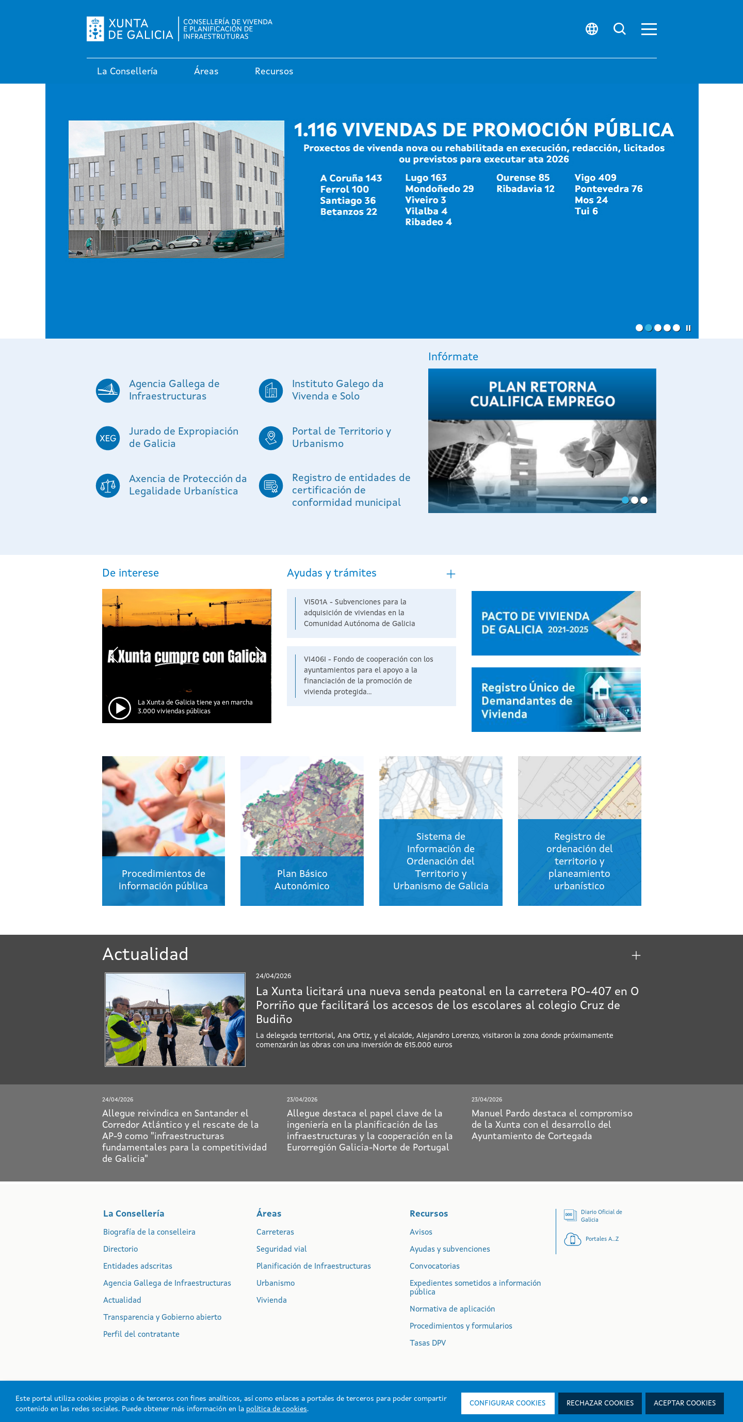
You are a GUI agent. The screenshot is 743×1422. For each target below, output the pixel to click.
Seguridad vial (281, 1250)
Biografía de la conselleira (149, 1233)
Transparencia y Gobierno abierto (162, 1318)
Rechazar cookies (600, 1403)
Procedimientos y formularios (461, 1327)
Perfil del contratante (141, 1335)
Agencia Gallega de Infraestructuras (167, 1284)
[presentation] (114, 656)
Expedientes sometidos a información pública (475, 1288)
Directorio (120, 1250)
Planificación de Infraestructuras (313, 1267)
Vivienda (271, 1301)
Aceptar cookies (685, 1403)
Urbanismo (275, 1284)
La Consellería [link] (127, 71)
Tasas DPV (428, 1344)
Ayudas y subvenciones (450, 1250)
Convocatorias (435, 1267)
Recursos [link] (274, 71)
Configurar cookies (507, 1403)
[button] (649, 29)
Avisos (421, 1233)
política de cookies (276, 1409)
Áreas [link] (206, 71)
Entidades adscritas (137, 1267)
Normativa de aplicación (452, 1310)
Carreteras (275, 1233)
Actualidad (122, 1301)
